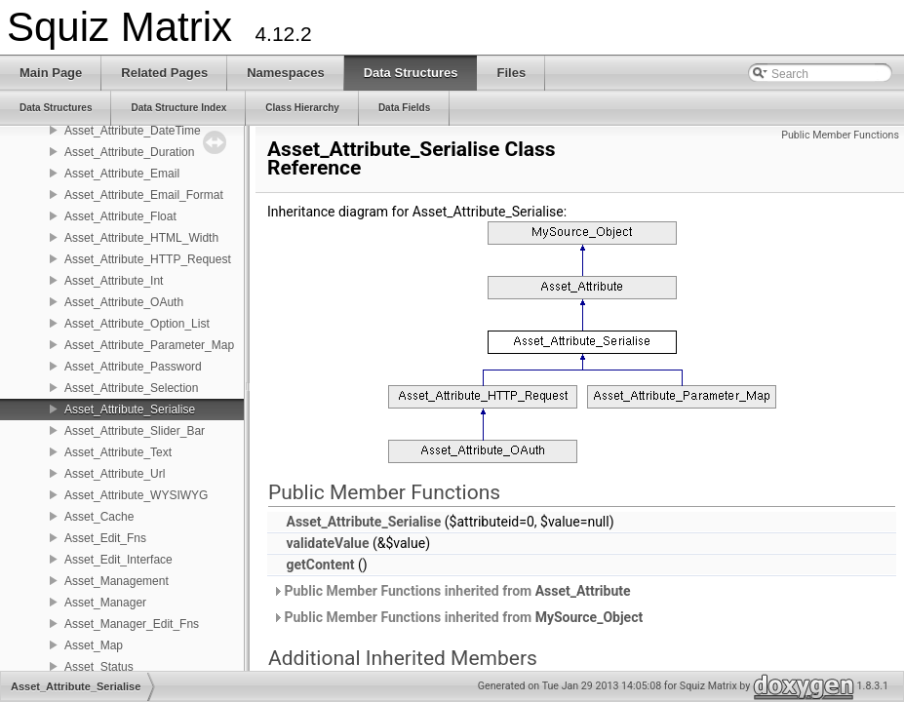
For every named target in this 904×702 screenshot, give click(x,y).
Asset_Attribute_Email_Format (143, 195)
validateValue (327, 543)
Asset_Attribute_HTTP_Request (147, 259)
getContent (320, 564)
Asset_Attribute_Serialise (129, 409)
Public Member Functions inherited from (451, 591)
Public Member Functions (840, 135)
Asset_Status (99, 667)
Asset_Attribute (583, 591)
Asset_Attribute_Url (114, 474)
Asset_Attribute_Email (121, 173)
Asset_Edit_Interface (118, 559)
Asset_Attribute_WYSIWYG (136, 495)
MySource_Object (589, 617)
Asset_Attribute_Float (120, 216)
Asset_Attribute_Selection (131, 388)
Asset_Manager (105, 602)
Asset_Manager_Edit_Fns (131, 624)
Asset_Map (93, 645)
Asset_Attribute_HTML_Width (141, 238)
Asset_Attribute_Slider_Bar (134, 431)
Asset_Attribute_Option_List (137, 324)
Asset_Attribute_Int (113, 281)
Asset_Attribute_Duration (129, 152)
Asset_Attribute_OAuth (123, 302)
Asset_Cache (99, 517)
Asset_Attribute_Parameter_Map (149, 345)
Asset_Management (116, 581)
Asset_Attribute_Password (133, 366)
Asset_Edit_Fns (105, 538)
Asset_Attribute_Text (118, 452)
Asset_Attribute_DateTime (132, 130)
